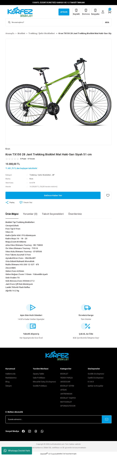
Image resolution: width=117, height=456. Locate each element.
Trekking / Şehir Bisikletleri (40, 175)
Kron (31, 179)
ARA (107, 22)
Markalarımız (11, 378)
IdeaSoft (44, 454)
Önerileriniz (75, 213)
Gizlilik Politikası (40, 386)
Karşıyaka (95, 11)
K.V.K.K (91, 382)
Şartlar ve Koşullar (95, 386)
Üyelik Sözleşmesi (95, 378)
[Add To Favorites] (108, 195)
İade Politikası (39, 378)
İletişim (8, 386)
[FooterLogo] (58, 355)
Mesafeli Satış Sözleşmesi (44, 382)
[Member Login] (103, 12)
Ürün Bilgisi (11, 213)
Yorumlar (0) (30, 213)
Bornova (85, 11)
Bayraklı (75, 11)
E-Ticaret (52, 454)
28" (53, 175)
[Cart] (110, 12)
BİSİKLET (64, 374)
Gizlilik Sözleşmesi (96, 374)
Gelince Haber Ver (53, 195)
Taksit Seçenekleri (53, 213)
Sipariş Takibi (38, 374)
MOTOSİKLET (66, 402)
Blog (7, 382)
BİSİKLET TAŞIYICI (68, 398)
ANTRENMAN (66, 394)
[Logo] (21, 12)
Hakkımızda (10, 374)
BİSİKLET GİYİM (67, 386)
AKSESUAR (65, 382)
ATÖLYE (63, 390)
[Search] (58, 22)
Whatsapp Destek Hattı (17, 450)
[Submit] (107, 419)
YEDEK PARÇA (66, 378)
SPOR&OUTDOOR (67, 406)
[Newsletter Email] (58, 419)
